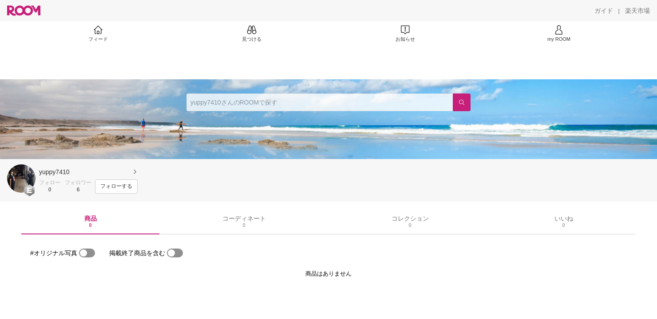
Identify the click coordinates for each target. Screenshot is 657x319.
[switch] (87, 253)
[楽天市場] (637, 11)
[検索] (462, 102)
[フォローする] (116, 186)
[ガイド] (603, 11)
